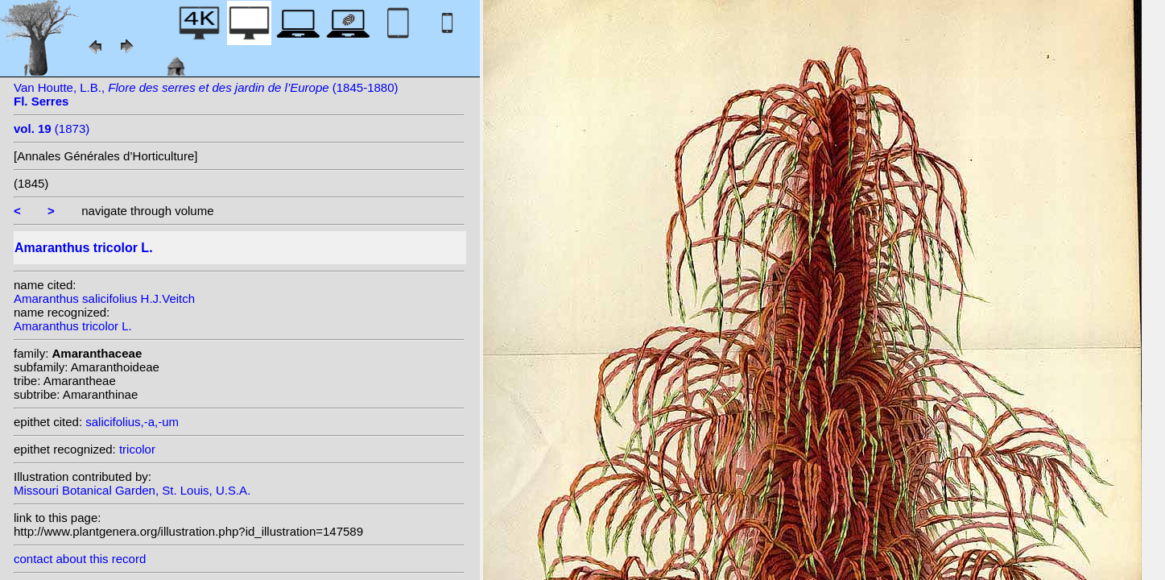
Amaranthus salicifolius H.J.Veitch (104, 298)
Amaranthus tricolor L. (73, 326)
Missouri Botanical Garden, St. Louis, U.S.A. (132, 490)
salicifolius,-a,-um (132, 422)
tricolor (137, 449)
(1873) (51, 128)
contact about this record (80, 559)
